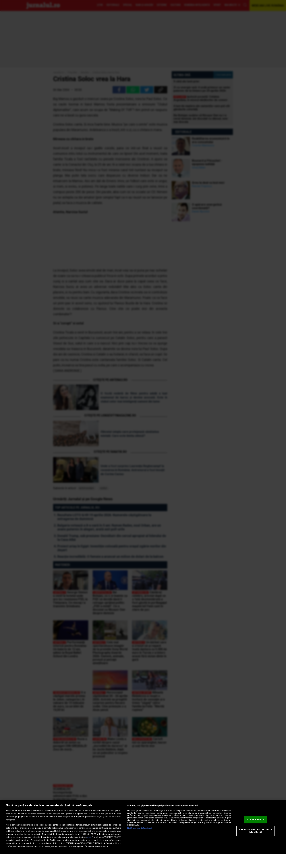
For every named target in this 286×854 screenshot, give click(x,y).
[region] (143, 827)
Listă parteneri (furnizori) (139, 828)
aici (89, 837)
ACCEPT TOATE (255, 819)
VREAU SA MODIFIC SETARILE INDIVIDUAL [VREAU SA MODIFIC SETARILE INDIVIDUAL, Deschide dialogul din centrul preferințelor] (255, 831)
